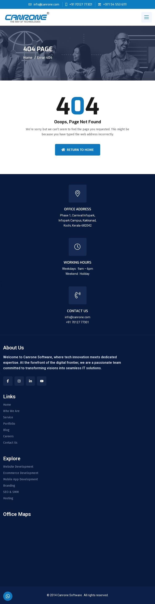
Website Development (18, 466)
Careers (8, 436)
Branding (9, 485)
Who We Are (11, 411)
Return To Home (77, 150)
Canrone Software (70, 595)
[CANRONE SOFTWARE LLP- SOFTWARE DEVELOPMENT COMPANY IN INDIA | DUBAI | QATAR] (77, 547)
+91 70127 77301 (80, 5)
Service (8, 417)
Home (27, 57)
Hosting (8, 498)
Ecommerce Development (20, 473)
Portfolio (9, 423)
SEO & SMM (11, 492)
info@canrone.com (46, 5)
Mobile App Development (20, 479)
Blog (6, 430)
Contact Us (10, 442)
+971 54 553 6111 (114, 5)
